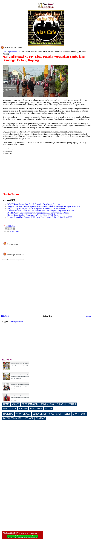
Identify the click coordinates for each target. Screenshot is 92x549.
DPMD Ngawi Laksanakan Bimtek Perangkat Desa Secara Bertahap (33, 204)
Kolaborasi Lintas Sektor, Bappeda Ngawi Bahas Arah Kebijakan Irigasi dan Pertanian (40, 211)
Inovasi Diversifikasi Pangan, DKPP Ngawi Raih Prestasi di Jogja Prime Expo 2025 (39, 217)
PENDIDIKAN (36, 408)
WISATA (15, 404)
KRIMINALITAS (47, 404)
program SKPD (15, 52)
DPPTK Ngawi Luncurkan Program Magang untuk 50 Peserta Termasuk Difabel (38, 213)
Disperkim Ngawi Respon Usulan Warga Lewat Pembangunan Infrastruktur (36, 208)
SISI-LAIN (23, 408)
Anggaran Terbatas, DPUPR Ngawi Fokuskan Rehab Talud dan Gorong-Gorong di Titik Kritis (43, 206)
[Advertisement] (23, 175)
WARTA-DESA (9, 408)
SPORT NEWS (79, 414)
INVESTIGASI (55, 414)
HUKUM (48, 408)
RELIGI (66, 414)
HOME (6, 404)
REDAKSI (28, 418)
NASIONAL (8, 414)
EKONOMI (61, 404)
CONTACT (40, 418)
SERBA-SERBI (39, 414)
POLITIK (72, 404)
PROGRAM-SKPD (30, 404)
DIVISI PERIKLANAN (12, 418)
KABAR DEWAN (23, 414)
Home (5, 52)
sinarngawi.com (17, 321)
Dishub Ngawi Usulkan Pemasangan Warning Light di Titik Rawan (33, 215)
